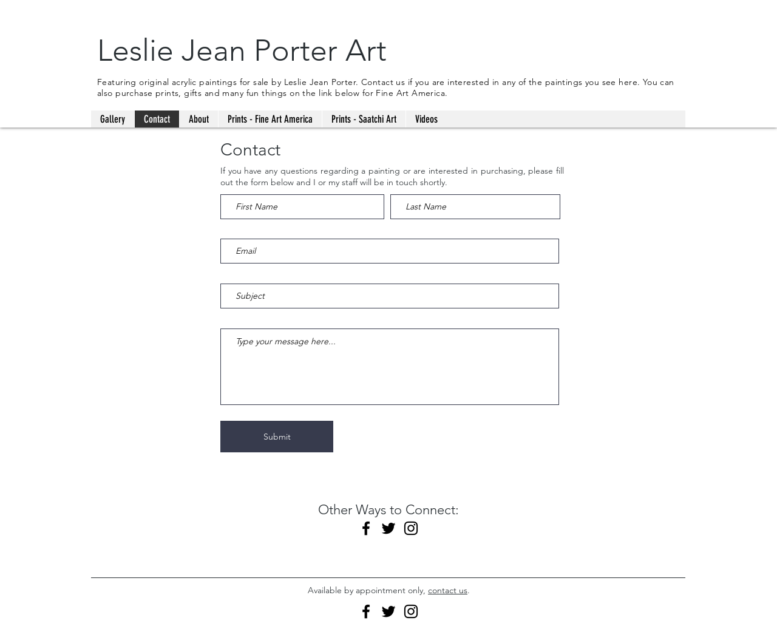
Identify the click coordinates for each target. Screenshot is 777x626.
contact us (447, 590)
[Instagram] (411, 528)
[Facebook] (366, 528)
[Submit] (276, 436)
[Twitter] (388, 528)
